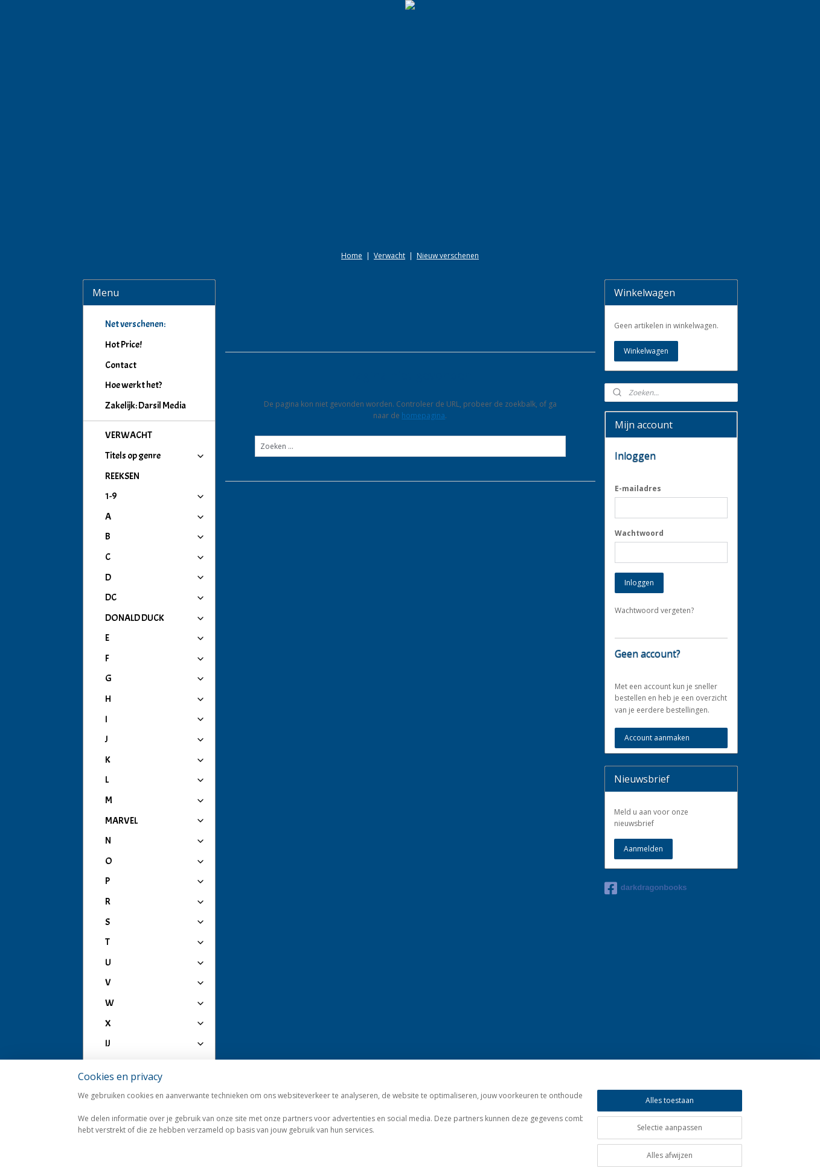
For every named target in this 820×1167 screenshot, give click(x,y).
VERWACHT (128, 435)
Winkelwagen (646, 351)
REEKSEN (122, 476)
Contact (120, 365)
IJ (155, 1043)
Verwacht (389, 255)
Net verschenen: (135, 324)
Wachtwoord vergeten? (654, 610)
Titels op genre (155, 456)
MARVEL (155, 821)
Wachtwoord (639, 533)
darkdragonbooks (645, 888)
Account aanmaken (657, 738)
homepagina (423, 415)
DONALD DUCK (155, 618)
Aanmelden (643, 849)
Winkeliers (155, 1093)
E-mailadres (638, 488)
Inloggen (639, 582)
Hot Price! (123, 345)
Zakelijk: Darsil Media (145, 405)
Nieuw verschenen (448, 255)
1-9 (155, 496)
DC (155, 597)
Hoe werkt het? (133, 385)
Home (351, 255)
